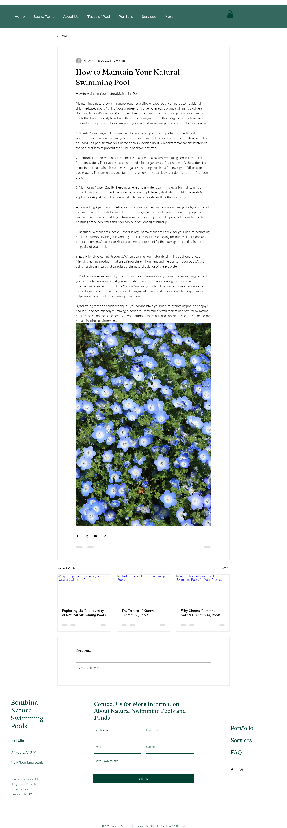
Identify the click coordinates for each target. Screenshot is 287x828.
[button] (230, 14)
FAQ (236, 752)
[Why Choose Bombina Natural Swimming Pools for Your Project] (202, 589)
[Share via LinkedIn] (95, 536)
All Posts (62, 35)
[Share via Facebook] (77, 536)
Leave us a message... (107, 760)
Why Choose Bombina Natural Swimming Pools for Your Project (201, 613)
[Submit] (143, 778)
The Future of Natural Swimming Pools (139, 613)
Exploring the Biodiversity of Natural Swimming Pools (84, 613)
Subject (150, 746)
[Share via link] (104, 536)
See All (226, 567)
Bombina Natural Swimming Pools (27, 714)
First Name (101, 730)
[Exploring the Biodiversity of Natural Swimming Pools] (84, 589)
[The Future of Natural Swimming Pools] (143, 589)
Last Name (152, 730)
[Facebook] (232, 769)
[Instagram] (240, 769)
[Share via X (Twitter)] (86, 536)
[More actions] (209, 61)
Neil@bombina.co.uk (27, 762)
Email (97, 746)
